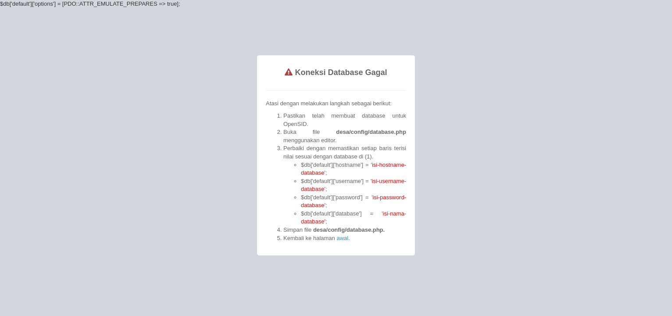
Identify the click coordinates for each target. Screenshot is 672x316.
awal (323, 189)
